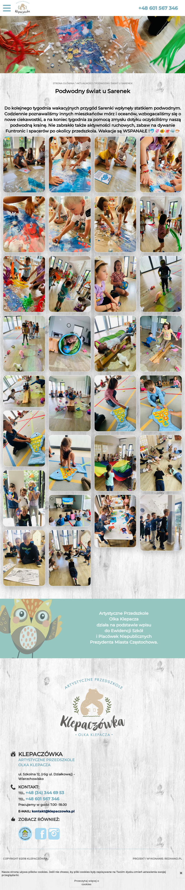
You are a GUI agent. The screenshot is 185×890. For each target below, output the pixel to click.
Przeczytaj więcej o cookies (86, 882)
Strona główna (63, 83)
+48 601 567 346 (158, 8)
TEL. (41, 792)
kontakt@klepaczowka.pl (53, 811)
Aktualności (84, 83)
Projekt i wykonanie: (157, 858)
